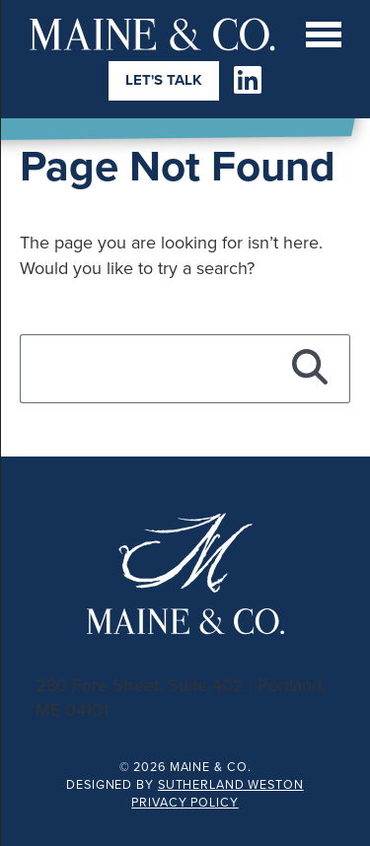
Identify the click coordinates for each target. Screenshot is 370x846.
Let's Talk (163, 80)
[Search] (310, 368)
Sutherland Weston (231, 784)
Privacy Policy (184, 802)
